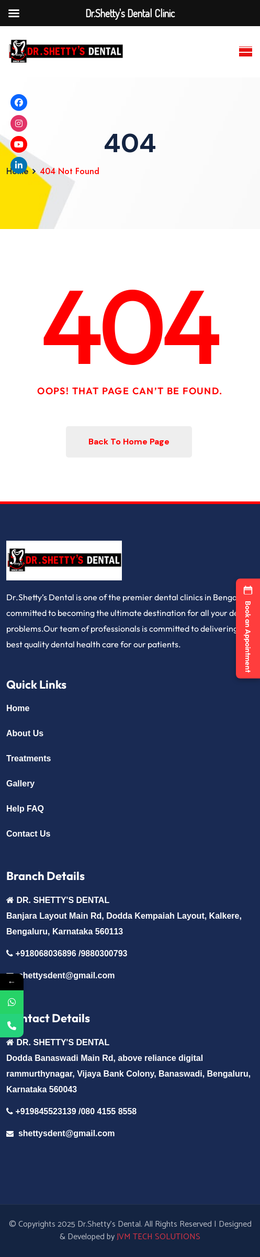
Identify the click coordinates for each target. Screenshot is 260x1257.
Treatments (28, 758)
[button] (248, 629)
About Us (24, 733)
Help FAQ (25, 808)
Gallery (20, 783)
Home (17, 708)
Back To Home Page (128, 441)
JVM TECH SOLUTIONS (158, 1237)
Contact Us (28, 833)
